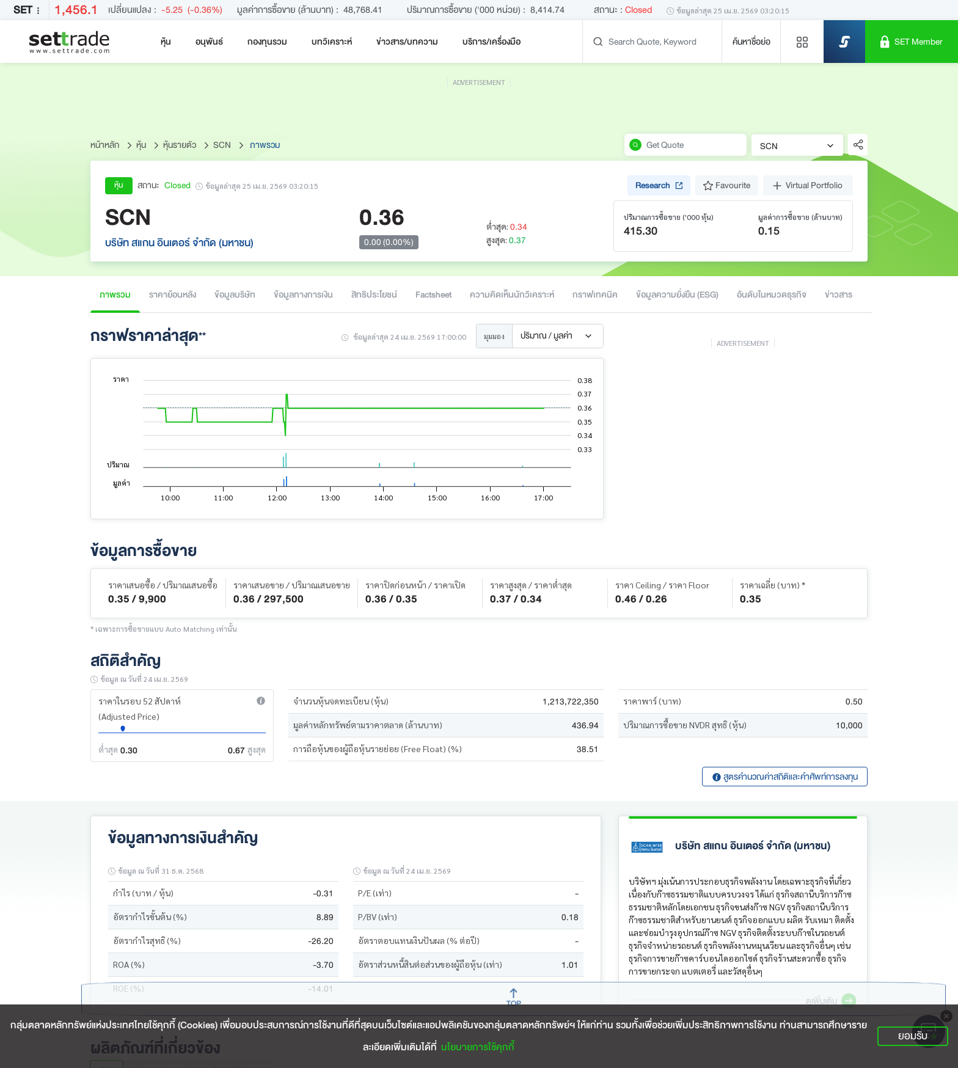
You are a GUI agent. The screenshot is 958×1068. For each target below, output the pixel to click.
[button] (261, 701)
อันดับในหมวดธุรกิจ (771, 294)
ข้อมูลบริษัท (234, 294)
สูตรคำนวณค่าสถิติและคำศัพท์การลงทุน (785, 776)
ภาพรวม (115, 294)
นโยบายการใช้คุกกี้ (477, 1047)
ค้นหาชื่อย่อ (751, 41)
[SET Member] (911, 41)
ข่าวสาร (838, 294)
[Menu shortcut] (802, 41)
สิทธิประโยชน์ (374, 294)
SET (28, 10)
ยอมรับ (912, 1036)
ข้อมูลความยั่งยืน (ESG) (677, 294)
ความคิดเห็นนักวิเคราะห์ (512, 294)
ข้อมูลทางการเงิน (303, 294)
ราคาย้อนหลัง (172, 294)
